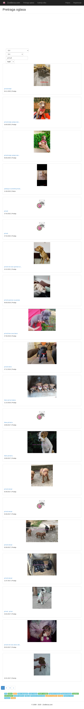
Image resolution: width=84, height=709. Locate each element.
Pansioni (7, 698)
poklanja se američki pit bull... (12, 189)
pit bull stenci (8, 367)
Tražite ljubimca (19, 696)
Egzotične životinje (54, 693)
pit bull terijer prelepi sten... (12, 122)
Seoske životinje (66, 693)
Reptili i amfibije (43, 693)
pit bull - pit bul (8, 611)
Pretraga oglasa (28, 3)
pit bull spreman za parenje (12, 300)
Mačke (10, 693)
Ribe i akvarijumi (23, 693)
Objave (27, 696)
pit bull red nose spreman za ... (13, 267)
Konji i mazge (33, 693)
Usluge (60, 696)
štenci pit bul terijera (10, 400)
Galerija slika (41, 3)
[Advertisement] (42, 31)
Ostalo (13, 698)
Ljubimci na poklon (51, 696)
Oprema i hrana (68, 696)
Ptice (15, 693)
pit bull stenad (8, 489)
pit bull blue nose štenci (11, 333)
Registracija (77, 3)
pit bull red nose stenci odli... (12, 645)
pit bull (6, 211)
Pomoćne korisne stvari (38, 696)
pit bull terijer (7, 89)
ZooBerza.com (13, 3)
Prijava (67, 3)
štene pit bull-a (8, 422)
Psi (6, 693)
